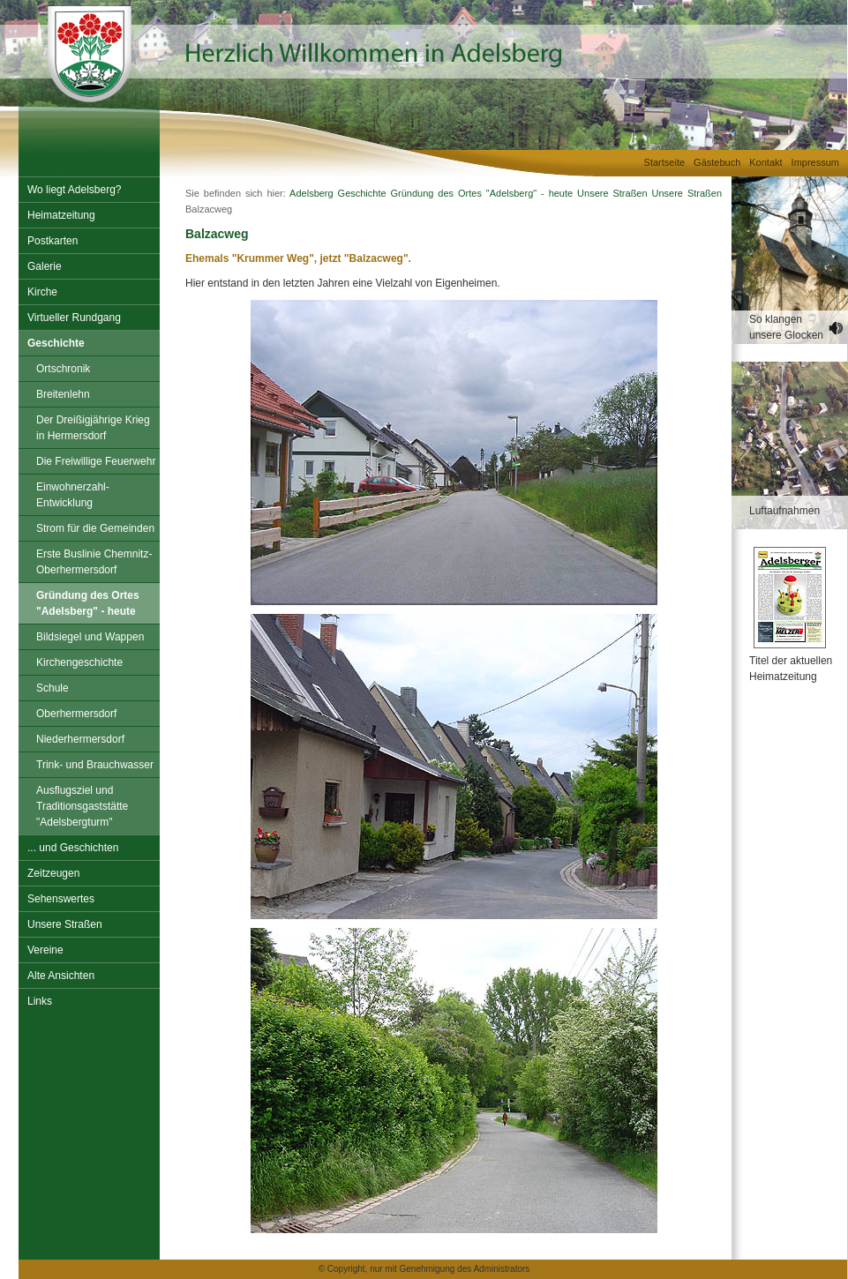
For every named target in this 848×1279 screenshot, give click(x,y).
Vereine (45, 950)
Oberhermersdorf (76, 713)
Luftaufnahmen (784, 511)
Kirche (42, 292)
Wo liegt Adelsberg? (74, 189)
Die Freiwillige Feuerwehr (95, 461)
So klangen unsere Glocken (786, 327)
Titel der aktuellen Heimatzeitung (790, 668)
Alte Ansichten (60, 975)
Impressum (815, 162)
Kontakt (765, 162)
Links (39, 1001)
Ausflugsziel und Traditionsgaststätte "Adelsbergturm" (82, 806)
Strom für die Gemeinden (95, 528)
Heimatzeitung (61, 215)
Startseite (664, 162)
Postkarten (52, 241)
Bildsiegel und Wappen (90, 637)
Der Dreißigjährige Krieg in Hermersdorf (93, 428)
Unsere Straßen (64, 924)
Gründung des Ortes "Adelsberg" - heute (87, 603)
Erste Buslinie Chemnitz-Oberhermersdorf (94, 562)
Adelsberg (311, 193)
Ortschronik (63, 369)
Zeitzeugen (53, 873)
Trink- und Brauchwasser (95, 765)
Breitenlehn (63, 394)
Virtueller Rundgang (74, 317)
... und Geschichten (72, 847)
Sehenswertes (60, 899)
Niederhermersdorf (80, 739)
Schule (52, 688)
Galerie (44, 266)
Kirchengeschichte (79, 662)
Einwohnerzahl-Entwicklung (72, 495)
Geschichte (56, 343)
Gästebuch (717, 162)
